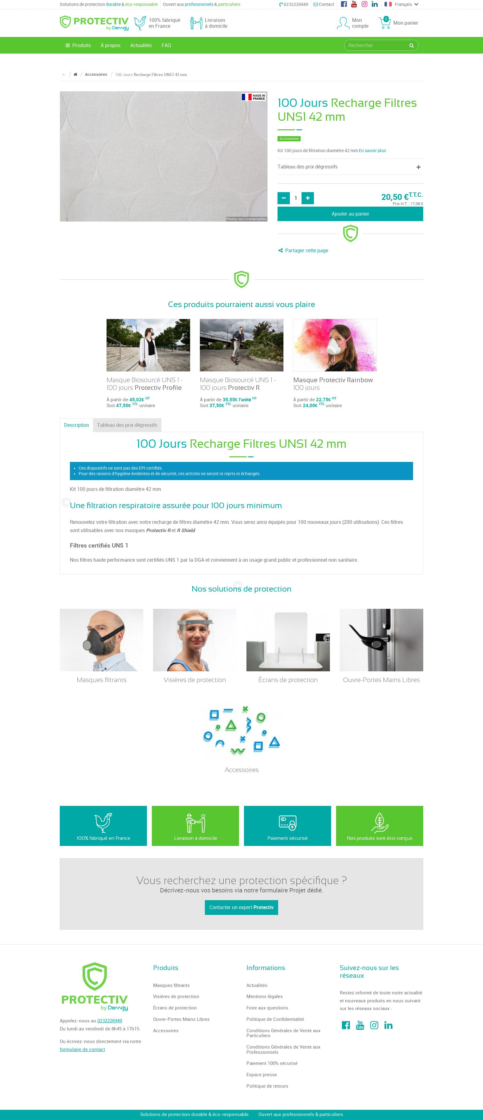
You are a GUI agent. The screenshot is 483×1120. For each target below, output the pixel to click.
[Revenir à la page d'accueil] (75, 74)
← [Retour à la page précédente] (64, 74)
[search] (375, 45)
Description (76, 425)
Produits (78, 45)
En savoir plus (372, 150)
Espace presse (261, 1075)
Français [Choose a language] (401, 4)
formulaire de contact (82, 1049)
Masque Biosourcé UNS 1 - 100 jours (145, 383)
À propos (110, 45)
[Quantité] (296, 198)
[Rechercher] (411, 45)
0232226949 (293, 4)
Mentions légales (264, 996)
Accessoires (166, 1030)
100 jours (333, 383)
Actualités (141, 45)
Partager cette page (303, 250)
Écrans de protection (175, 1008)
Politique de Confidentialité (275, 1019)
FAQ (166, 45)
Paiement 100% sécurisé (272, 1063)
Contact (324, 4)
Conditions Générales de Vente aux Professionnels (283, 1049)
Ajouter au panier (350, 214)
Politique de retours (267, 1086)
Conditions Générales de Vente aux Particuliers (283, 1033)
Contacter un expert (241, 907)
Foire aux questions (267, 1008)
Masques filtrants (171, 985)
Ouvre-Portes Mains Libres (181, 1019)
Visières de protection (176, 996)
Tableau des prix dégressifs (127, 425)
